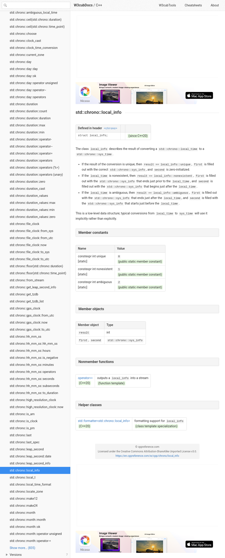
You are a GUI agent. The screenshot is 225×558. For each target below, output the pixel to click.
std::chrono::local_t (22, 477)
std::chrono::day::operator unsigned (34, 83)
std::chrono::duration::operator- (31, 139)
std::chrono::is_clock (24, 421)
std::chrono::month (22, 512)
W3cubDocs (83, 5)
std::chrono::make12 (24, 498)
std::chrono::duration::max (27, 125)
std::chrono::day (20, 62)
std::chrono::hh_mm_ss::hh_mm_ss (34, 343)
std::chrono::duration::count (28, 111)
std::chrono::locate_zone (26, 491)
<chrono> (110, 128)
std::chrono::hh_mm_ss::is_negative (34, 357)
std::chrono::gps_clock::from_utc (32, 315)
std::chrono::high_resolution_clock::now (36, 407)
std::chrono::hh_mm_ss (25, 336)
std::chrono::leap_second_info (30, 463)
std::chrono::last (20, 435)
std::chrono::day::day (24, 69)
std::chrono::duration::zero (27, 181)
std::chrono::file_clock (24, 224)
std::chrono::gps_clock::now (28, 322)
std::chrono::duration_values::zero (32, 217)
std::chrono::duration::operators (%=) (34, 167)
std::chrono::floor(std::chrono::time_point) (38, 273)
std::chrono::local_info (25, 470)
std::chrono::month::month (28, 519)
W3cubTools (167, 5)
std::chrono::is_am (22, 414)
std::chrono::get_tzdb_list (27, 301)
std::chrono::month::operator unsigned (36, 534)
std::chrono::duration (24, 104)
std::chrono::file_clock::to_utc (29, 259)
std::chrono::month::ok (25, 527)
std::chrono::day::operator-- (28, 90)
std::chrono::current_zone (27, 55)
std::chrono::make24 (24, 505)
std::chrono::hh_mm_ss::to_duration (34, 393)
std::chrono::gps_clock (25, 308)
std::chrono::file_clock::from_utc (31, 238)
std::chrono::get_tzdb (24, 294)
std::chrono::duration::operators (31, 160)
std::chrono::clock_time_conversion (34, 48)
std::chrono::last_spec (25, 442)
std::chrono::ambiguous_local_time (33, 12)
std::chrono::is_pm (22, 428)
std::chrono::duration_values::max (32, 202)
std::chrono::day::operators (28, 97)
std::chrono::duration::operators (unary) (36, 174)
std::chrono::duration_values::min (32, 210)
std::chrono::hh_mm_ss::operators (33, 372)
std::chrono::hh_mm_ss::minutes (32, 364)
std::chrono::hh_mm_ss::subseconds (34, 386)
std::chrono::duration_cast (27, 188)
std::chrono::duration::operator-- (31, 146)
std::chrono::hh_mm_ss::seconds (32, 379)
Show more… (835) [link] (22, 548)
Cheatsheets (193, 5)
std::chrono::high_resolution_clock (33, 400)
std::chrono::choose (23, 33)
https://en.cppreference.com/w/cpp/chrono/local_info (147, 455)
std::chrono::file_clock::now (28, 245)
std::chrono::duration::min (27, 132)
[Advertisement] (147, 46)
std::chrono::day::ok (23, 76)
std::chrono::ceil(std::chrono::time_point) (37, 26)
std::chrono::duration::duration (30, 118)
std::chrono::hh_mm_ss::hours (30, 350)
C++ (99, 5)
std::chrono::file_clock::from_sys (31, 231)
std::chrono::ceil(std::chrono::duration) (36, 19)
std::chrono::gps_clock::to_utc (30, 329)
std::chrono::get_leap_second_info (33, 287)
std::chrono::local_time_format (30, 484)
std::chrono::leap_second (27, 449)
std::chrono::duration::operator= (31, 153)
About (215, 5)
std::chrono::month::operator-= (30, 541)
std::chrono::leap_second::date (30, 456)
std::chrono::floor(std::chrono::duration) (36, 266)
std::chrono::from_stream (27, 280)
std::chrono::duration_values (29, 195)
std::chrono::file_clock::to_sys (29, 252)
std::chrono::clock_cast (25, 40)
